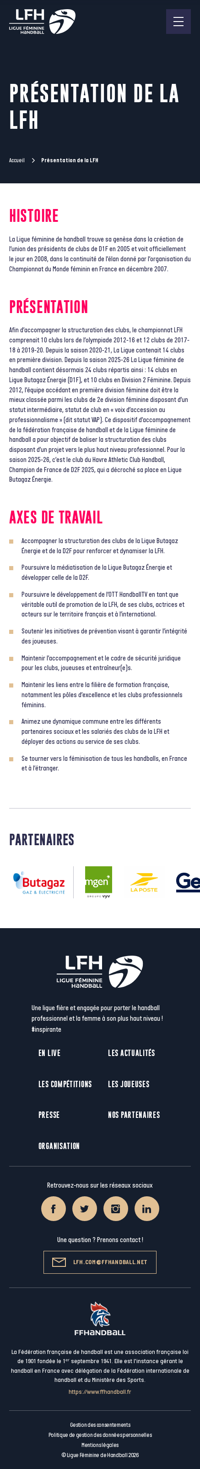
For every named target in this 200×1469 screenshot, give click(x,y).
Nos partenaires (134, 1115)
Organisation (59, 1146)
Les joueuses (128, 1084)
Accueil (17, 160)
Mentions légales (100, 1445)
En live (49, 1053)
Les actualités (131, 1053)
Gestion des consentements (100, 1425)
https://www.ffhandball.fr (100, 1392)
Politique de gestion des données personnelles (100, 1435)
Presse (49, 1115)
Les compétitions (65, 1084)
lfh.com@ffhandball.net (100, 1262)
